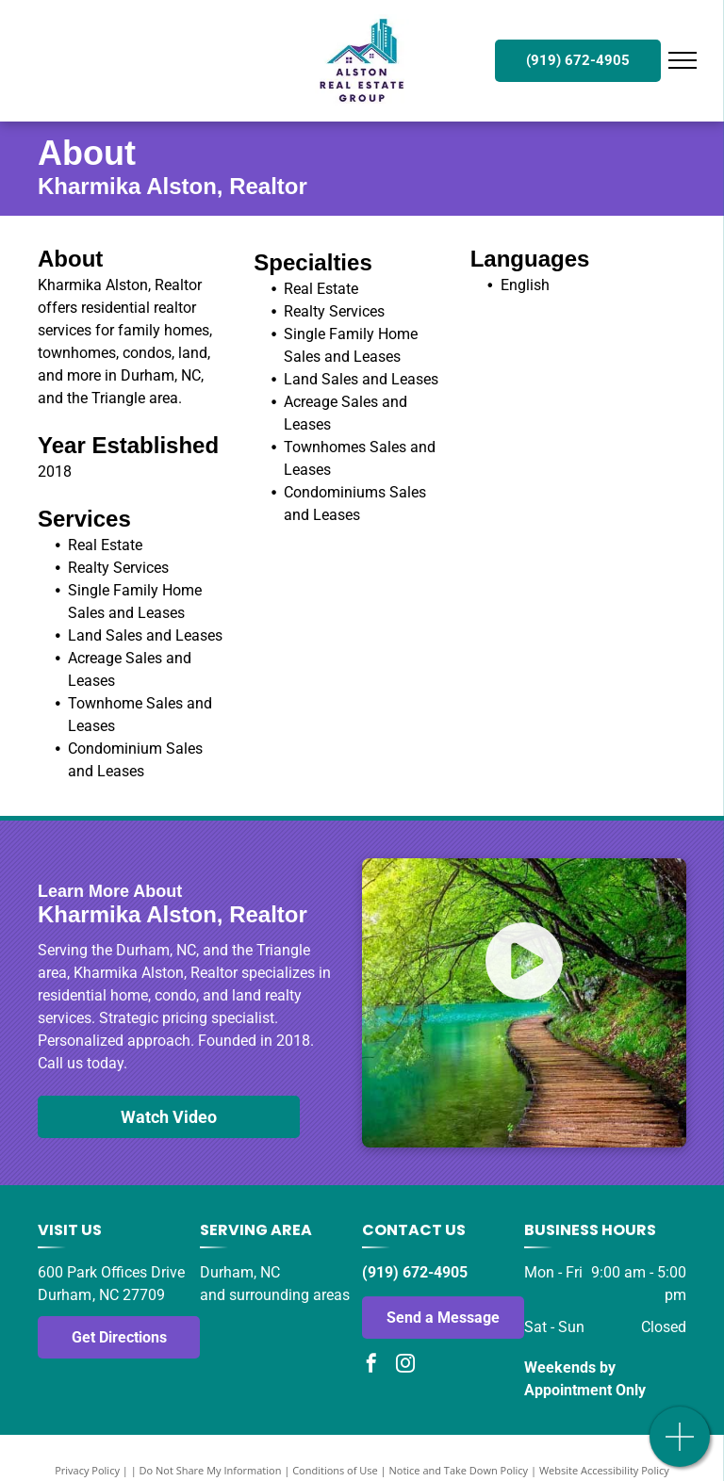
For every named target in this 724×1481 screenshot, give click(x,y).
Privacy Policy (87, 1470)
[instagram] (405, 1365)
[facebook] (371, 1365)
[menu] (682, 60)
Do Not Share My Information (211, 1470)
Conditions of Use (335, 1470)
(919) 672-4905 (415, 1272)
